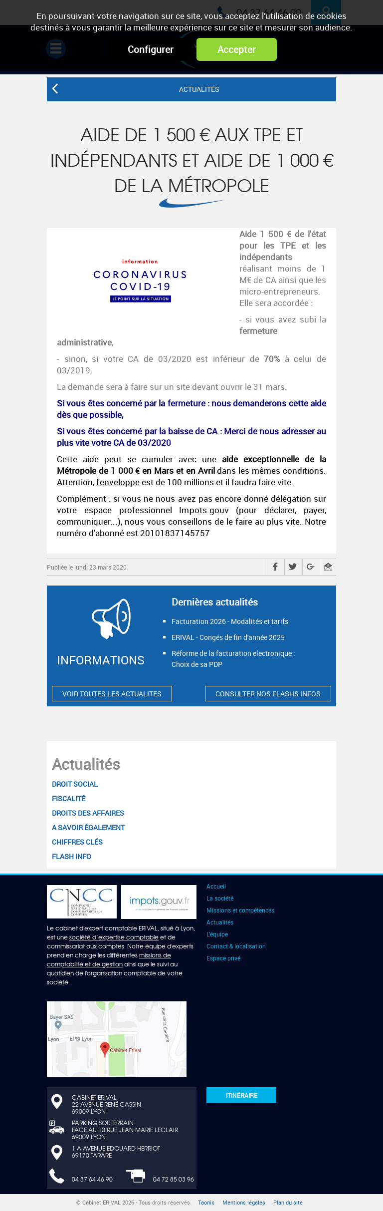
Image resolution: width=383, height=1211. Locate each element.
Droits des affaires (88, 813)
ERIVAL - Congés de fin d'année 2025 (228, 637)
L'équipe (217, 934)
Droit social (75, 784)
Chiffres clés (77, 842)
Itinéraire (241, 1095)
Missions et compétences (240, 910)
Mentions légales (243, 1202)
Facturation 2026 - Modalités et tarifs (230, 621)
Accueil (216, 886)
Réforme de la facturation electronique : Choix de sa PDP (233, 658)
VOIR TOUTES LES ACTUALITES (112, 693)
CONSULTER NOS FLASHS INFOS (268, 693)
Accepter (236, 49)
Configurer (151, 49)
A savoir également (88, 827)
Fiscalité (68, 798)
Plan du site (288, 1202)
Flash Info (71, 856)
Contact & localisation (236, 946)
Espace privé (223, 958)
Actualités (86, 764)
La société (219, 898)
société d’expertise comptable (114, 936)
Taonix (206, 1202)
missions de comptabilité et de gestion (109, 959)
